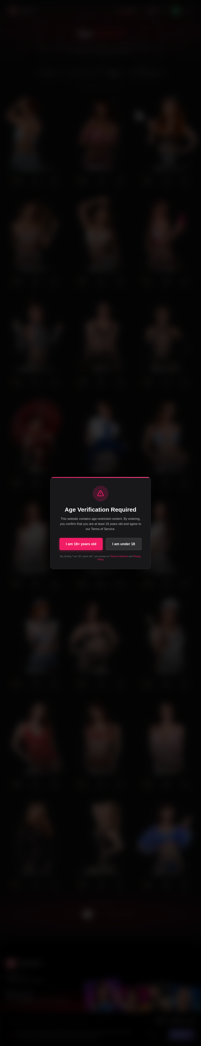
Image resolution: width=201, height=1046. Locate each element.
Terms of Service (119, 556)
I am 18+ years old (81, 544)
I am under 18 (123, 544)
